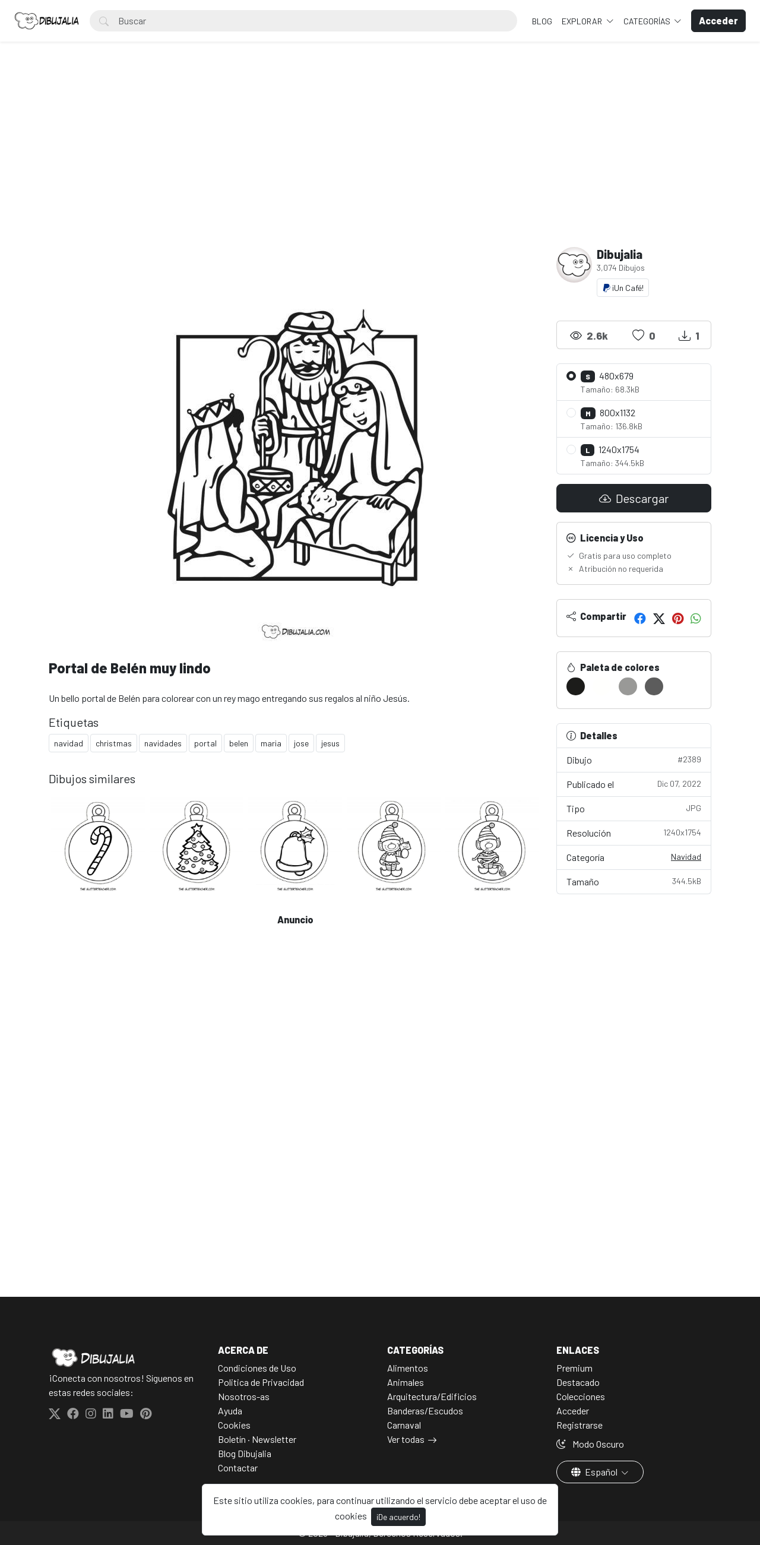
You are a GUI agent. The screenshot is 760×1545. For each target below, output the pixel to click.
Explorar (583, 21)
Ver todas (406, 1439)
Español (595, 1471)
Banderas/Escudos (425, 1410)
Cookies (234, 1424)
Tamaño (633, 881)
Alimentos (407, 1367)
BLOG (542, 21)
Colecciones (580, 1396)
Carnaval (404, 1424)
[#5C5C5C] (654, 686)
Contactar (238, 1467)
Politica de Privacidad (261, 1382)
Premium (574, 1367)
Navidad (686, 856)
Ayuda (230, 1410)
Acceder (572, 1410)
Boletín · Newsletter (257, 1439)
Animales (405, 1382)
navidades (163, 743)
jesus (330, 743)
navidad (68, 743)
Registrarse (579, 1424)
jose (301, 743)
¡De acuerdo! (398, 1517)
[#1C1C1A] (575, 686)
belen (238, 743)
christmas (114, 743)
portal (205, 743)
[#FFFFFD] (602, 686)
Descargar (634, 498)
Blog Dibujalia (244, 1453)
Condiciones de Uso (257, 1367)
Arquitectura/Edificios (432, 1396)
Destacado (578, 1382)
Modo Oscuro (590, 1443)
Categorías (647, 21)
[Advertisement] (380, 158)
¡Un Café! (623, 288)
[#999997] (628, 686)
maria (271, 743)
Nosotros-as (244, 1396)
